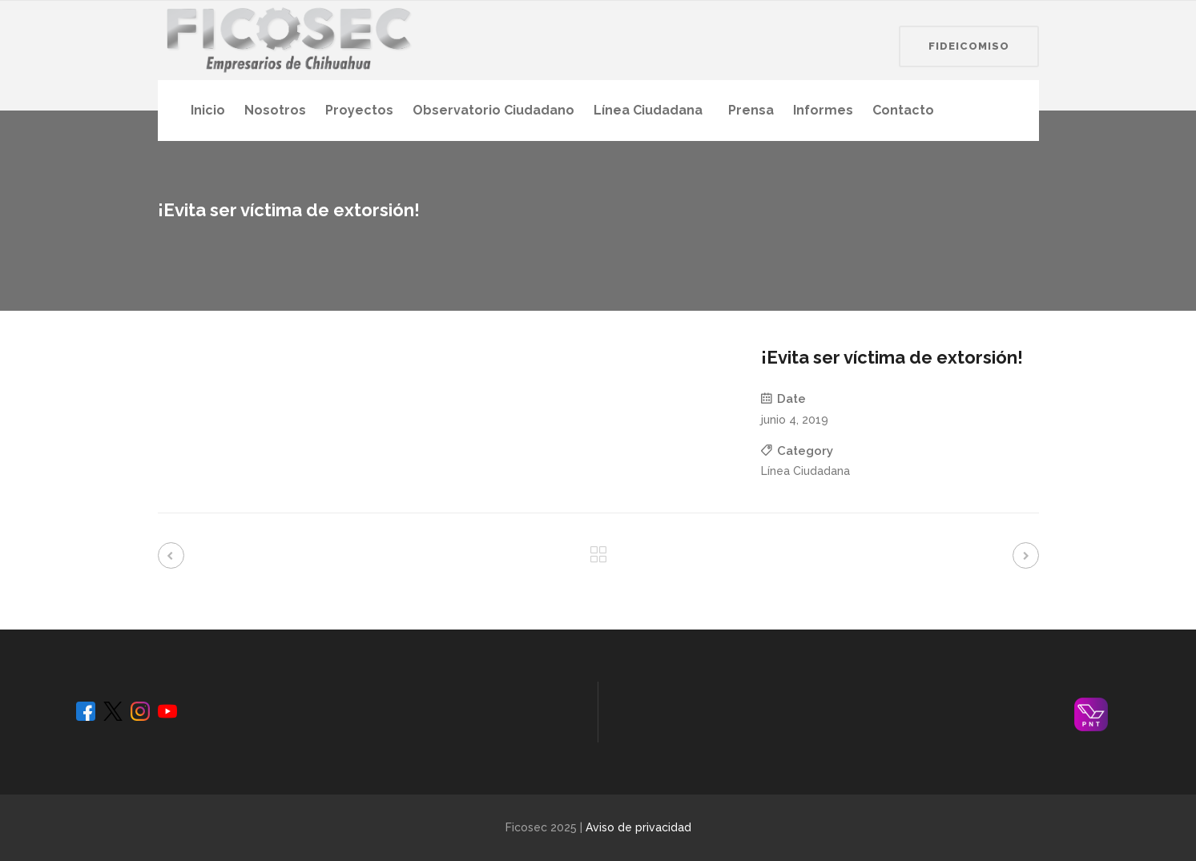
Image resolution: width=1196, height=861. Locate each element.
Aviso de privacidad (638, 827)
